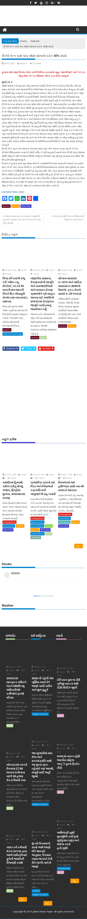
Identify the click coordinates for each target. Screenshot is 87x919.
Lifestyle (36, 891)
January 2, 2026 (37, 474)
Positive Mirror (37, 533)
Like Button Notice (10, 192)
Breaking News (9, 522)
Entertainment (64, 868)
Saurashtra (35, 537)
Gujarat (49, 526)
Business (6, 206)
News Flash (26, 206)
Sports (60, 715)
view (21, 192)
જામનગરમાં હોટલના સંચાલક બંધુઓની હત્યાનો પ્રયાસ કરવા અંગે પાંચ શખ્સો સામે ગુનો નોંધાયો (22, 219)
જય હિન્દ (22, 63)
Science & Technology (12, 334)
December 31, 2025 (40, 742)
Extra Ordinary (37, 526)
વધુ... (79, 546)
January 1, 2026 (65, 474)
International (64, 522)
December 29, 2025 (40, 832)
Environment (8, 526)
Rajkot (43, 337)
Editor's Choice (37, 522)
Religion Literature (40, 714)
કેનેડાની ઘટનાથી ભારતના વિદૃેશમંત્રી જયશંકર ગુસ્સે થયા (68, 218)
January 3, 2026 (9, 270)
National (15, 206)
